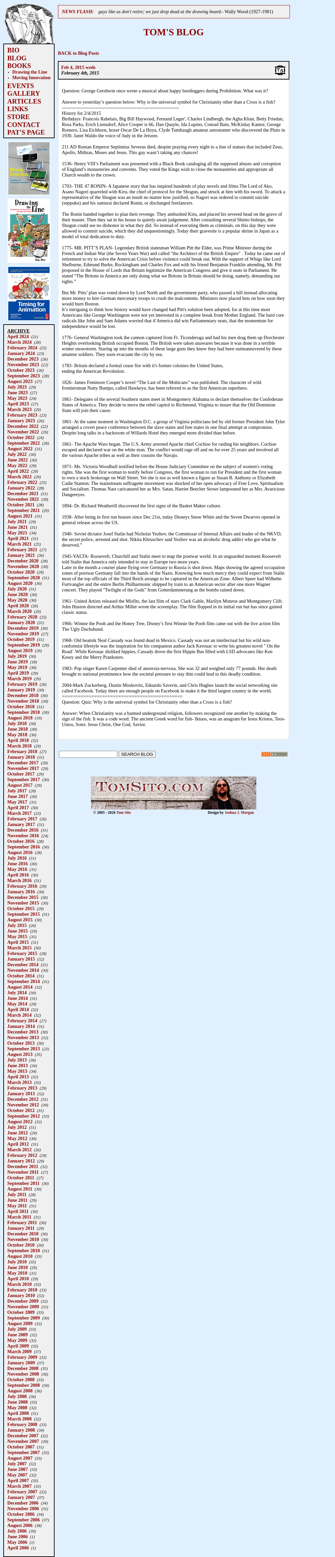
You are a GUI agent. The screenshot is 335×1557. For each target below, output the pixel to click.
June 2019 (17, 661)
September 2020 (23, 577)
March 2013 (19, 1082)
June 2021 (17, 527)
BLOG (16, 58)
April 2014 (18, 1009)
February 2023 (22, 415)
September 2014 (23, 981)
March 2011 (19, 1217)
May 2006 (17, 1542)
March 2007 (19, 1486)
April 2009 (18, 1346)
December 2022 (22, 426)
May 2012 (17, 1138)
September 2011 (23, 1183)
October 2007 (20, 1446)
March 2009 (19, 1351)
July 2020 (17, 588)
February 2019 (22, 684)
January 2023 (21, 420)
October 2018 (20, 706)
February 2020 (22, 617)
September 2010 (23, 1250)
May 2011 (17, 1205)
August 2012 (19, 1121)
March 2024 (19, 342)
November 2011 (23, 1172)
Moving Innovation (31, 77)
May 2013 (17, 1071)
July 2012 (17, 1127)
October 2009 (20, 1312)
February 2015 (22, 953)
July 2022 (17, 454)
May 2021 (17, 532)
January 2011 (21, 1228)
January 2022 (21, 488)
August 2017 (19, 785)
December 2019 (22, 628)
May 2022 (17, 465)
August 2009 (19, 1323)
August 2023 (19, 381)
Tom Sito (123, 812)
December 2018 (22, 695)
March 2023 (19, 409)
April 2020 (18, 605)
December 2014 (22, 964)
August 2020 (19, 583)
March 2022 (19, 476)
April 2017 (18, 807)
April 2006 (18, 1547)
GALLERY (23, 93)
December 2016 (22, 830)
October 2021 (20, 504)
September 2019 (23, 645)
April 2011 (17, 1211)
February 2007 (22, 1491)
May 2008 (17, 1407)
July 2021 (17, 521)
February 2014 (22, 1020)
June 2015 (17, 931)
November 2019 (23, 633)
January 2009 (21, 1362)
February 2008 (22, 1424)
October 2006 (20, 1514)
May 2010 (17, 1273)
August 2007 (19, 1458)
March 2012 (19, 1149)
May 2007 (17, 1475)
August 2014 (19, 987)
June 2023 (17, 392)
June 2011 (17, 1200)
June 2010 (17, 1267)
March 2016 (19, 880)
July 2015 (17, 925)
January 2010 (21, 1295)
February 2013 (22, 1088)
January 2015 (21, 959)
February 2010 (22, 1289)
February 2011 (22, 1222)
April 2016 (18, 874)
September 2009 (23, 1317)
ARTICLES (24, 101)
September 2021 (23, 510)
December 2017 (22, 762)
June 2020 (17, 594)
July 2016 (17, 858)
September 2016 (23, 846)
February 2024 (22, 347)
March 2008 (19, 1418)
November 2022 (23, 431)
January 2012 (21, 1160)
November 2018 (23, 701)
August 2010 (19, 1256)
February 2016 (22, 886)
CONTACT (23, 124)
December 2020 (22, 560)
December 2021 (22, 493)
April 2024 (18, 336)
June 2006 (17, 1536)
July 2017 (17, 790)
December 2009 (22, 1301)
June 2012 (17, 1132)
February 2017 (22, 818)
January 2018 (21, 757)
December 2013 (22, 1031)
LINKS (17, 108)
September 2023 (23, 375)
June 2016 (17, 863)
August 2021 (19, 516)
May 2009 (17, 1340)
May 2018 (17, 734)
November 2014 (23, 970)
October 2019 (20, 639)
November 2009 (23, 1306)
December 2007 (22, 1435)
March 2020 (19, 611)
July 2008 (17, 1396)
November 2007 (23, 1441)
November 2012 (23, 1104)
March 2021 (19, 544)
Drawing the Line (29, 72)
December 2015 (22, 897)
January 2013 (21, 1093)
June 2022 (17, 459)
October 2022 (20, 437)
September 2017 (23, 779)
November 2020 (23, 566)
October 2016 (20, 841)
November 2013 (23, 1037)
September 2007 (23, 1452)
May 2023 (17, 398)
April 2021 (18, 538)
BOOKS (19, 65)
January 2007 (21, 1497)
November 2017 (23, 768)
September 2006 (23, 1519)
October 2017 (20, 774)
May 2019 (17, 667)
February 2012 (22, 1155)
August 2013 (19, 1054)
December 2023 (22, 359)
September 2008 (23, 1385)
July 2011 (16, 1194)
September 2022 (23, 443)
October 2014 (20, 975)
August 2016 (19, 852)
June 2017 (17, 796)
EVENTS (20, 85)
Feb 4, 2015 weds (78, 67)
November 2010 (23, 1239)
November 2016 (23, 835)
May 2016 (17, 869)
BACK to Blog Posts (78, 53)
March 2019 (19, 678)
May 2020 (17, 600)
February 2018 (22, 751)
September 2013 (23, 1048)
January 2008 (21, 1430)
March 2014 (19, 1015)
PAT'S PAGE (26, 132)
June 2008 (17, 1402)
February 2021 (22, 549)
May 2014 (17, 1003)
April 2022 (18, 471)
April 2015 (18, 942)
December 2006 (22, 1503)
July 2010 (17, 1261)
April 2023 (18, 403)
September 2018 (23, 712)
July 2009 (17, 1329)
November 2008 (23, 1374)
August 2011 (19, 1189)
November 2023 (23, 364)
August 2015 (19, 919)
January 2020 (21, 622)
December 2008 (22, 1368)
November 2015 (23, 903)
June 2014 (17, 998)
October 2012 (20, 1110)
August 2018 (19, 717)
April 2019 (18, 673)
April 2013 (18, 1076)
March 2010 (19, 1284)
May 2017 (17, 802)
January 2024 (21, 353)
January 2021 (21, 555)
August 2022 (19, 448)
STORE (18, 116)
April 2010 (18, 1278)
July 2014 (17, 992)
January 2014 (21, 1026)
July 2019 (17, 656)
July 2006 (17, 1531)
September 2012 (23, 1116)
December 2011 (22, 1166)
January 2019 (21, 689)
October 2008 (20, 1379)
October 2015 (20, 908)
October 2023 (20, 370)
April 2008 (18, 1413)
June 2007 (17, 1469)
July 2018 (17, 723)
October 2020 (20, 572)
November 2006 (23, 1508)
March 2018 (19, 745)
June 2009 (17, 1334)
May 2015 (17, 936)
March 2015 (19, 947)
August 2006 (19, 1525)
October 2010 (20, 1245)
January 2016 (21, 891)
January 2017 (21, 824)
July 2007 (17, 1463)
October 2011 (20, 1177)
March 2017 (19, 813)
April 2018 (18, 740)
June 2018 (17, 729)
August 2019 (19, 650)
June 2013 (17, 1065)
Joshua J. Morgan (239, 812)
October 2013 (20, 1043)
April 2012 (18, 1144)
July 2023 (17, 387)
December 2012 (22, 1099)
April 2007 (18, 1480)
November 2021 (23, 499)
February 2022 (22, 482)
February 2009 (22, 1357)
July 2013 (17, 1060)
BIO (13, 50)
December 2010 (22, 1233)
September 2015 (23, 914)
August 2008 (19, 1390)
